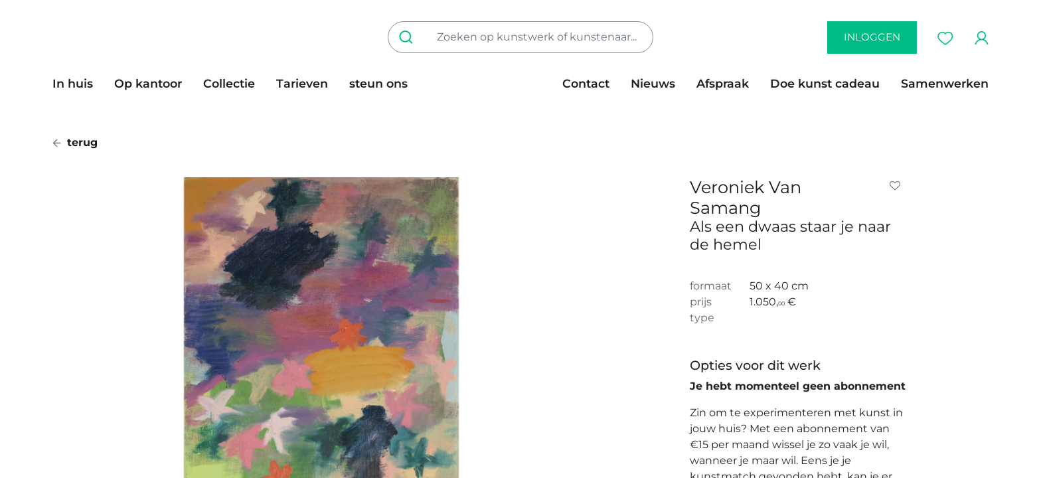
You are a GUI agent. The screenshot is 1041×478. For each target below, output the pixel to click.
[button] (897, 186)
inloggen (872, 37)
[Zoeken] (408, 37)
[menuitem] (78, 84)
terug (75, 142)
